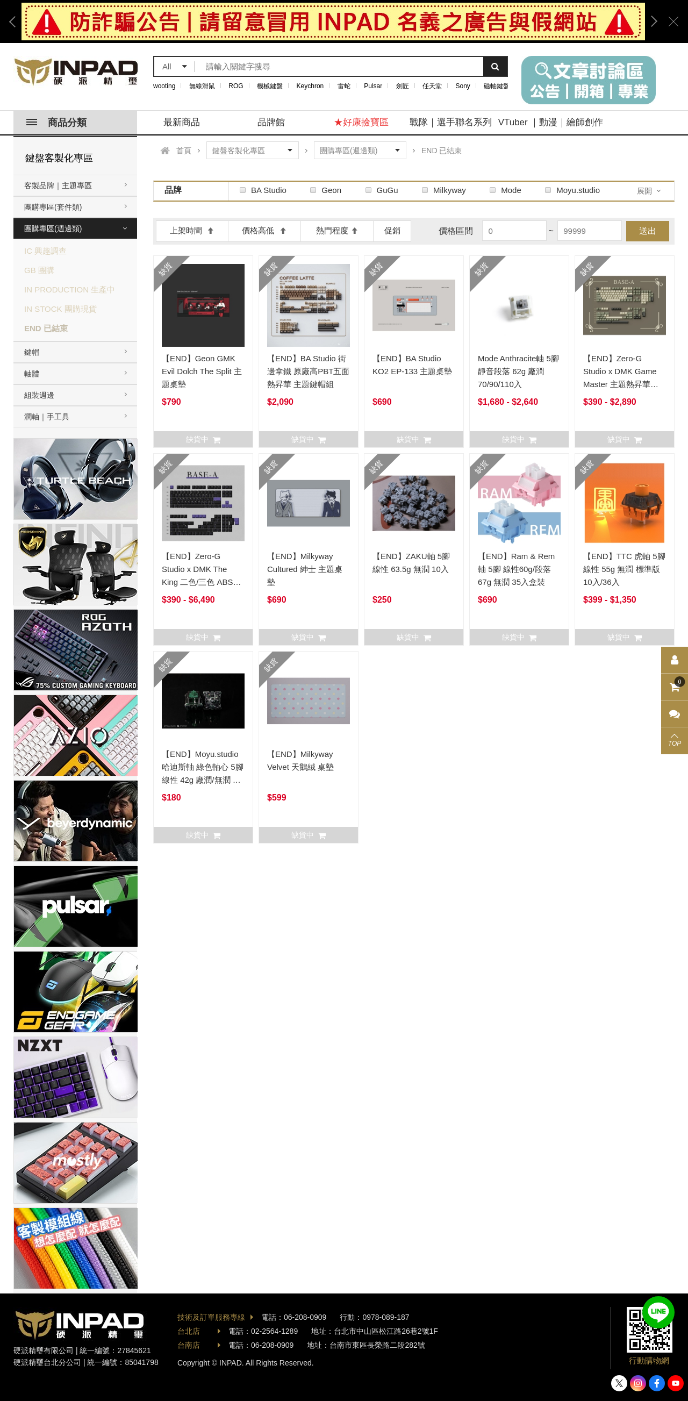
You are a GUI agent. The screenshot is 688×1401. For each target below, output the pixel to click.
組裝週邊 (39, 395)
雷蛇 (344, 86)
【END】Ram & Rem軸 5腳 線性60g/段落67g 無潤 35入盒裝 (516, 569)
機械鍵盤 (270, 86)
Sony (463, 86)
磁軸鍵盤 (497, 86)
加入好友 (658, 1312)
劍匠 (402, 86)
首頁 (183, 150)
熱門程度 (337, 230)
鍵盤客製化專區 (59, 158)
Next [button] (650, 21)
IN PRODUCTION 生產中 (69, 289)
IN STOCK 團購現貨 (60, 308)
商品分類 (56, 122)
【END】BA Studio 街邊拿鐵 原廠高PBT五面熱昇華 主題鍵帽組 (308, 371)
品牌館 (271, 122)
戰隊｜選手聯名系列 (451, 122)
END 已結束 (46, 328)
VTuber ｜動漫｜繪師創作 (551, 122)
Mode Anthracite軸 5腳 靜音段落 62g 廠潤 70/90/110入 (518, 371)
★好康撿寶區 (361, 122)
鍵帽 (31, 352)
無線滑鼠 (202, 86)
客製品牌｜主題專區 (58, 185)
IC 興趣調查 (45, 250)
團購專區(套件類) (53, 207)
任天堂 (432, 86)
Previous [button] (16, 21)
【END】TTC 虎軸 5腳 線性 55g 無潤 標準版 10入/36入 (624, 569)
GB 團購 (39, 270)
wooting (164, 86)
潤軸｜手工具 (46, 416)
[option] (333, 21)
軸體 (31, 373)
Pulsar (373, 86)
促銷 (392, 230)
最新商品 (181, 122)
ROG (235, 86)
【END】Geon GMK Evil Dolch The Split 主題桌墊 (202, 371)
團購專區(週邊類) (53, 228)
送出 (647, 230)
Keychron (310, 86)
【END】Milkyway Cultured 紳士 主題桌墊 (304, 569)
